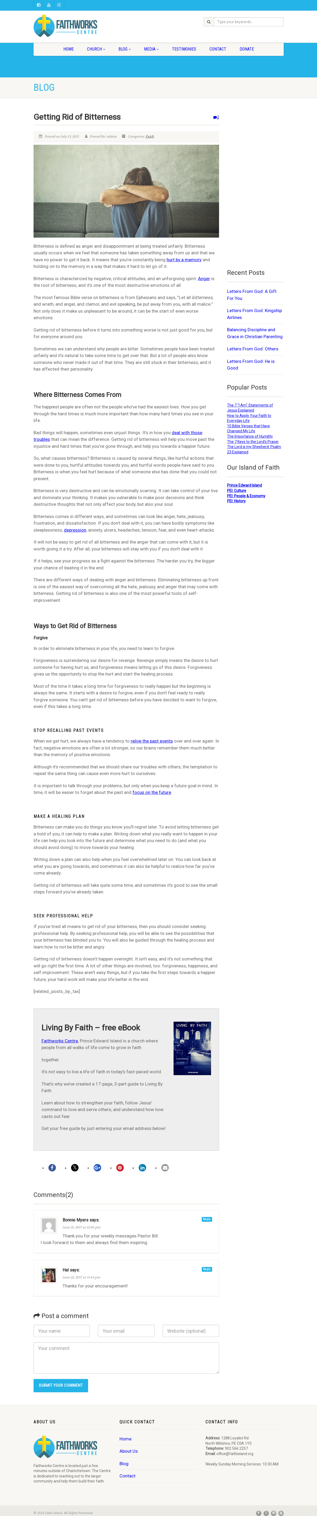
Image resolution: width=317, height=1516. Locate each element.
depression (75, 530)
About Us (129, 1451)
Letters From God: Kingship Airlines (254, 314)
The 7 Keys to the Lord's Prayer (253, 442)
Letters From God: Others (252, 348)
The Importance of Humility (250, 436)
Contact (217, 49)
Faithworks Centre (60, 1040)
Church (96, 49)
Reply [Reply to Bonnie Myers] (207, 1219)
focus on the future (152, 792)
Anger (204, 278)
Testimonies (184, 49)
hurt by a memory (184, 259)
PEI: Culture (236, 490)
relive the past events (152, 741)
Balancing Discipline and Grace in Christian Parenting (255, 333)
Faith (150, 136)
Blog (124, 49)
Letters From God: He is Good (251, 365)
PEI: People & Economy (246, 496)
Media (151, 49)
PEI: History (236, 501)
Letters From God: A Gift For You (252, 295)
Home (68, 49)
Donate (247, 49)
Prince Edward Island (244, 485)
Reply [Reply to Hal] (207, 1269)
